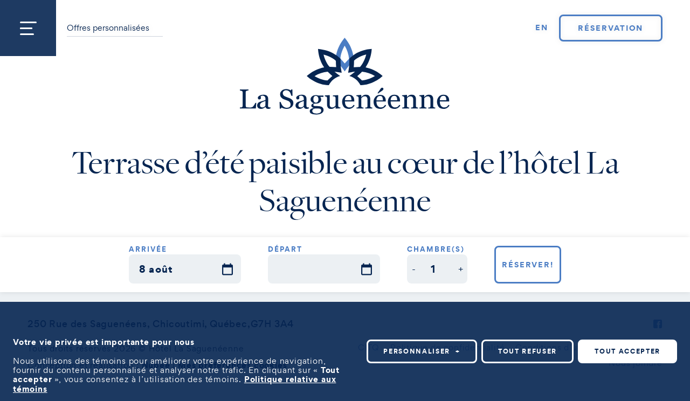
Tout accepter (627, 350)
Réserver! (528, 264)
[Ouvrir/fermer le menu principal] (28, 28)
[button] (413, 268)
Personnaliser (421, 350)
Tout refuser (527, 350)
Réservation (610, 28)
